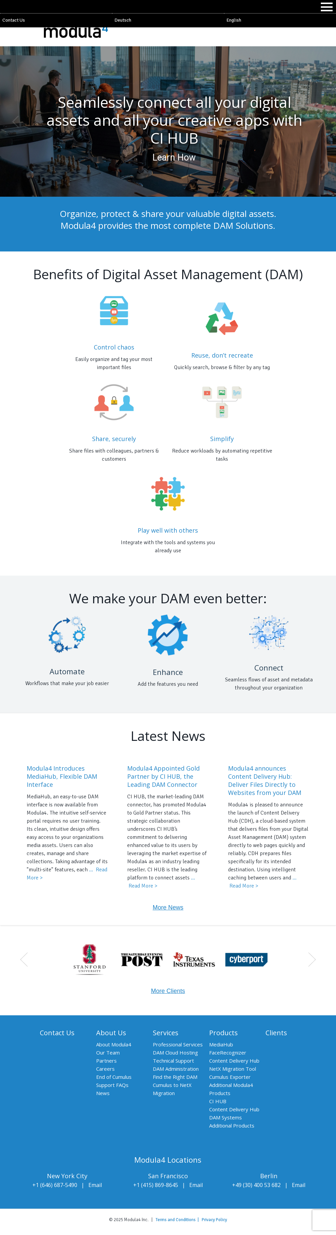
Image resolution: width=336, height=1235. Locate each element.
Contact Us (13, 20)
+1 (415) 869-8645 (155, 1185)
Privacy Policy (214, 1219)
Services (165, 1032)
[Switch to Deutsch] (168, 20)
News (103, 1093)
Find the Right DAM (175, 1076)
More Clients (168, 991)
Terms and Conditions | (179, 1219)
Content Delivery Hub (234, 1060)
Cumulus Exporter (230, 1076)
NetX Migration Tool (232, 1068)
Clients (276, 1032)
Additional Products (231, 1125)
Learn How (174, 157)
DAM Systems (225, 1117)
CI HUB (217, 1101)
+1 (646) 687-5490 (54, 1185)
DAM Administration (176, 1068)
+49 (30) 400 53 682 (256, 1185)
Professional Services (178, 1044)
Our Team (108, 1052)
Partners (106, 1060)
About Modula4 (113, 1044)
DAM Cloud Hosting (175, 1052)
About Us (111, 1032)
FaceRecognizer (227, 1052)
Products (223, 1032)
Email (95, 1185)
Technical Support (173, 1060)
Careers (105, 1068)
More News (167, 907)
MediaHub (221, 1044)
